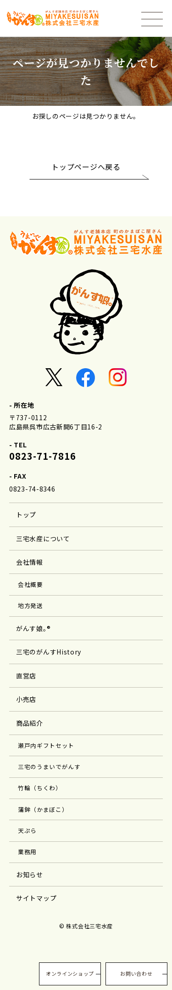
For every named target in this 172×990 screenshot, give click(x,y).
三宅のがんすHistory (48, 651)
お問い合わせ (136, 973)
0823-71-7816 (42, 456)
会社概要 (30, 584)
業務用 (27, 851)
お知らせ (29, 874)
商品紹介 (29, 723)
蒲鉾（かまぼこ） (43, 809)
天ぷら (27, 830)
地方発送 (30, 605)
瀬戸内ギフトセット (46, 745)
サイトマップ (36, 898)
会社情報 (29, 562)
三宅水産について (43, 538)
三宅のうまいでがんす (49, 766)
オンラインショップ (70, 973)
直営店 (26, 675)
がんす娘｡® (33, 628)
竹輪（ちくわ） (40, 787)
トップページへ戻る (85, 166)
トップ (26, 514)
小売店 (26, 699)
